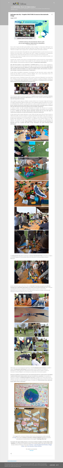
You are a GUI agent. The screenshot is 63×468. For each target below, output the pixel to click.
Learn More (52, 465)
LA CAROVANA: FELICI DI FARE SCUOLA (23, 7)
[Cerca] (54, 3)
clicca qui (31, 450)
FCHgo (14, 437)
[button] (52, 14)
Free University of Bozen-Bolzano (34, 446)
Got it (57, 465)
